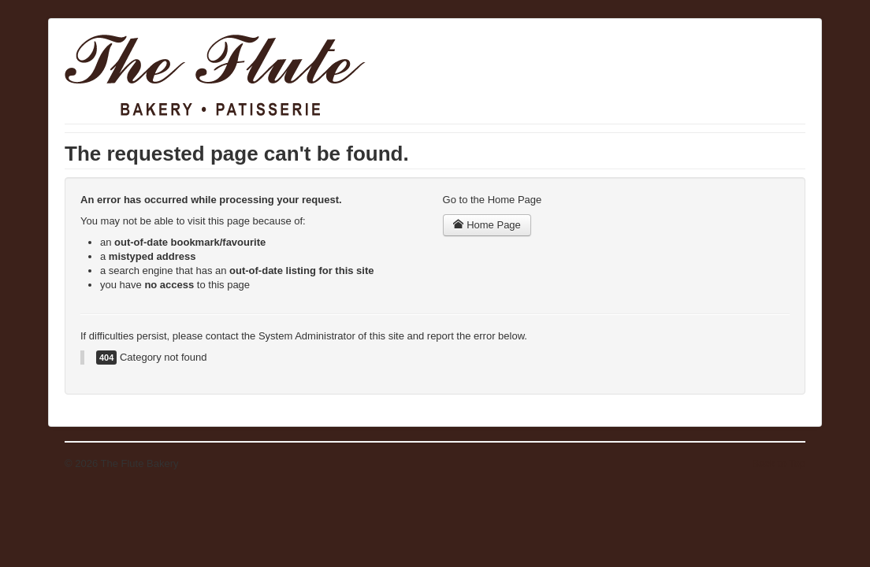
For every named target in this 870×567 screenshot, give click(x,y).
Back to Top (778, 463)
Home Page (487, 225)
